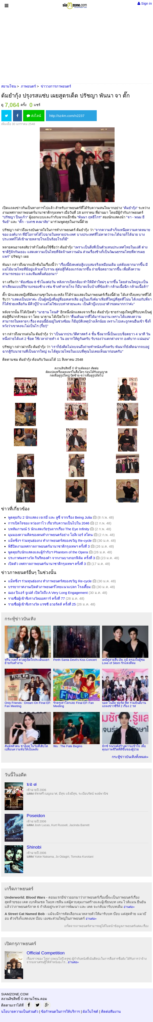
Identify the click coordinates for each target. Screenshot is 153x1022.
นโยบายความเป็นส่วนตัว (19, 1011)
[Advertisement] (76, 46)
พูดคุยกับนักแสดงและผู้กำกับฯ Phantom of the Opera (48, 552)
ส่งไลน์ (34, 116)
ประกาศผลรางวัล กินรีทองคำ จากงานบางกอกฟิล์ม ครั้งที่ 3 (51, 558)
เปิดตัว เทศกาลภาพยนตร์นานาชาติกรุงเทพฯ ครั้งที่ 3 (47, 564)
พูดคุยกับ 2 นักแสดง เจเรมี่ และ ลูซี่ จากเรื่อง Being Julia (50, 517)
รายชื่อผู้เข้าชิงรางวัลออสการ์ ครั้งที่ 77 (36, 598)
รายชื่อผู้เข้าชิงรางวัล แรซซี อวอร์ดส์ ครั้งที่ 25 (42, 604)
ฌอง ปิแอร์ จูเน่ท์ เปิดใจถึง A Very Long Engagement (48, 593)
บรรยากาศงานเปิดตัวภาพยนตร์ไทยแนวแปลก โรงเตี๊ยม (49, 587)
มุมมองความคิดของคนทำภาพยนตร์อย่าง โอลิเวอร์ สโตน (50, 535)
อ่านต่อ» (129, 907)
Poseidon (36, 815)
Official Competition (46, 952)
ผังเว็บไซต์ (90, 1011)
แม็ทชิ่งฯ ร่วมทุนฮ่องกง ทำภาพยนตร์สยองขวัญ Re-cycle (50, 540)
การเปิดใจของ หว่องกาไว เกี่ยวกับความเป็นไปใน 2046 (48, 523)
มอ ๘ (32, 784)
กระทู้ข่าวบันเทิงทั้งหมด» (130, 757)
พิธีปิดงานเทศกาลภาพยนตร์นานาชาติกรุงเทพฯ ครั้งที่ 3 (49, 546)
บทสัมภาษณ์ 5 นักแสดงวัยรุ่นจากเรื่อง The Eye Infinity (48, 529)
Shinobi (34, 847)
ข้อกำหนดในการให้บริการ (60, 1011)
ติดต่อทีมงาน (111, 1011)
